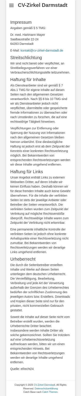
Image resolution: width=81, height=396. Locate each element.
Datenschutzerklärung (46, 388)
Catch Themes (49, 392)
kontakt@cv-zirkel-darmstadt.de (42, 50)
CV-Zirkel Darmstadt (42, 5)
